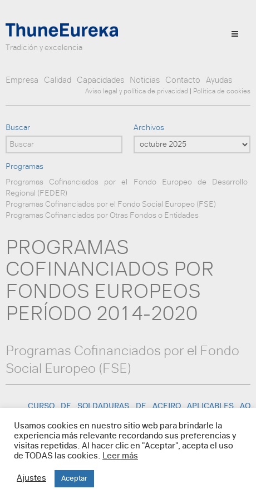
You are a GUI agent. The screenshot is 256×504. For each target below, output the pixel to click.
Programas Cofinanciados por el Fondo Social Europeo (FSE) (111, 205)
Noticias (145, 80)
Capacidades (100, 80)
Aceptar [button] (74, 478)
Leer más (120, 456)
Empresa (22, 80)
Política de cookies (221, 91)
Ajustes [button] (31, 479)
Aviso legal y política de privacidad (136, 91)
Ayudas (219, 80)
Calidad (57, 80)
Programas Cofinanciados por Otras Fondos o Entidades (102, 216)
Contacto (182, 80)
